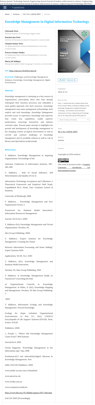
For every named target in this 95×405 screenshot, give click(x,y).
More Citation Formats (68, 120)
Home (7, 14)
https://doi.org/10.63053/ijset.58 (22, 71)
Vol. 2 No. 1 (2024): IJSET (32, 14)
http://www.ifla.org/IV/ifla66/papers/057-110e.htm (28, 393)
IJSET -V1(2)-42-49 (68, 80)
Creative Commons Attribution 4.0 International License (74, 167)
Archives (16, 14)
